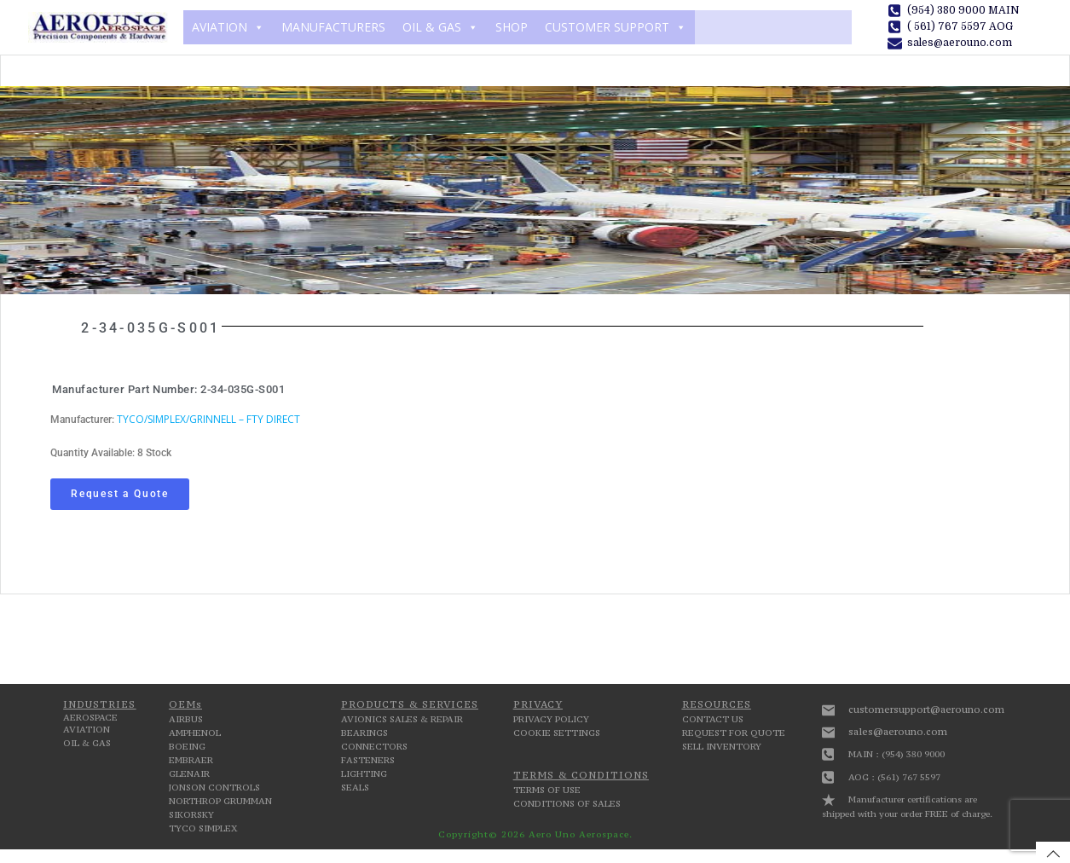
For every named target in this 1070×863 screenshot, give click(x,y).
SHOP (511, 27)
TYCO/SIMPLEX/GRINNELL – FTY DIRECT (208, 419)
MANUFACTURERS (333, 27)
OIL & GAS (440, 27)
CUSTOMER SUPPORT (615, 27)
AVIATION (228, 27)
